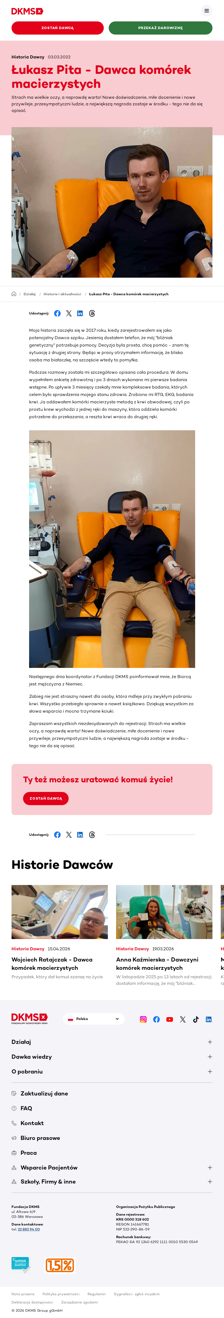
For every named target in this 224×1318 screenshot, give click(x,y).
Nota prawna (23, 1294)
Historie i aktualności (62, 294)
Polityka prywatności (61, 1294)
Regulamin (97, 1294)
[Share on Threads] (92, 313)
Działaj (30, 294)
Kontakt (28, 1123)
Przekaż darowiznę (160, 28)
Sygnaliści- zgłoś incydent (137, 1294)
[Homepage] (14, 294)
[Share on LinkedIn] (80, 313)
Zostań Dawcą (57, 28)
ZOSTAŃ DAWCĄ (46, 798)
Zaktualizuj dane (40, 1093)
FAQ (22, 1108)
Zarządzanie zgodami (79, 1302)
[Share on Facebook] (57, 313)
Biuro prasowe (36, 1137)
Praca (24, 1152)
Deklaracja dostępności (32, 1302)
